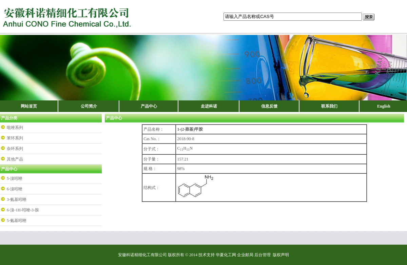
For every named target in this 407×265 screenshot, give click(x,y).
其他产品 (15, 159)
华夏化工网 (226, 254)
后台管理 (262, 254)
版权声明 (281, 254)
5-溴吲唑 (14, 178)
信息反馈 (269, 106)
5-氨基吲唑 (16, 220)
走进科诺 (209, 106)
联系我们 (329, 106)
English (383, 106)
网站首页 (29, 106)
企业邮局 (245, 254)
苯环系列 (15, 138)
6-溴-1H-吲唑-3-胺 (23, 210)
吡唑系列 (15, 127)
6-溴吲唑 (14, 189)
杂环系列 (15, 148)
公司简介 (89, 106)
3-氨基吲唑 (16, 199)
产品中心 (149, 106)
